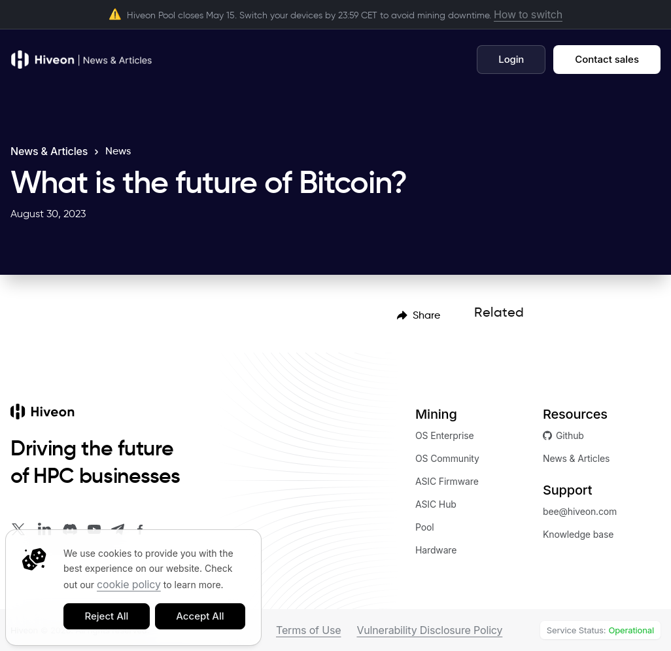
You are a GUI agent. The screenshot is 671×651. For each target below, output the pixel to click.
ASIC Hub (435, 504)
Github (563, 435)
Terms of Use (308, 630)
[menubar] (418, 315)
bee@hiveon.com (580, 511)
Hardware (435, 549)
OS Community (447, 458)
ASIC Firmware (447, 481)
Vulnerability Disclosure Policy (429, 630)
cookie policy (129, 584)
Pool (424, 527)
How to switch (528, 14)
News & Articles (49, 151)
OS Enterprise (444, 435)
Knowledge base (578, 534)
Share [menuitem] (418, 315)
